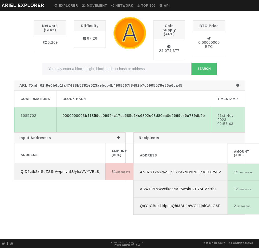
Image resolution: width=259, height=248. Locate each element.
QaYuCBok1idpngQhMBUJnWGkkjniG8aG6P (180, 206)
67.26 (92, 38)
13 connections (241, 243)
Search (204, 69)
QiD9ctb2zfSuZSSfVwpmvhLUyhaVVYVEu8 (60, 172)
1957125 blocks (214, 243)
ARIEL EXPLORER (23, 5)
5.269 (53, 42)
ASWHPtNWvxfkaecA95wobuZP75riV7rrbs (178, 189)
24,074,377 (169, 51)
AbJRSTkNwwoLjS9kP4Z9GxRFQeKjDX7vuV (180, 172)
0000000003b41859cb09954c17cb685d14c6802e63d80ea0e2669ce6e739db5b (134, 116)
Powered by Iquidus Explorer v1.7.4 (127, 243)
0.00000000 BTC (209, 44)
